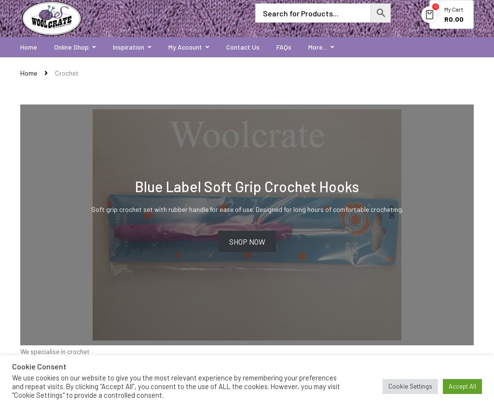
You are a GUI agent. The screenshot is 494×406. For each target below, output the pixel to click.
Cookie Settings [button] (410, 386)
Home (28, 73)
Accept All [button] (462, 386)
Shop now (247, 241)
